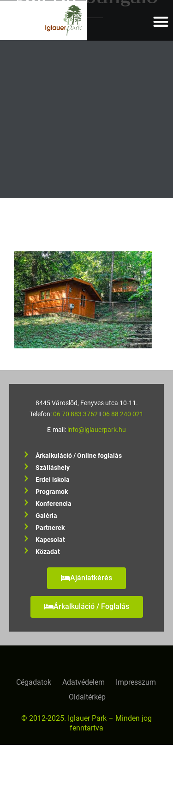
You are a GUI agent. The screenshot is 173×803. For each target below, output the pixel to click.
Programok (52, 492)
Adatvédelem (83, 682)
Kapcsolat (50, 540)
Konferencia (54, 504)
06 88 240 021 (122, 414)
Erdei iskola (53, 480)
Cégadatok (33, 682)
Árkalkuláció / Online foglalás (79, 456)
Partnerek (50, 528)
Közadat (48, 552)
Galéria (46, 516)
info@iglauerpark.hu (96, 430)
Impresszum (136, 682)
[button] (161, 21)
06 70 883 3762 (75, 414)
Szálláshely (53, 468)
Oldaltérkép (87, 697)
